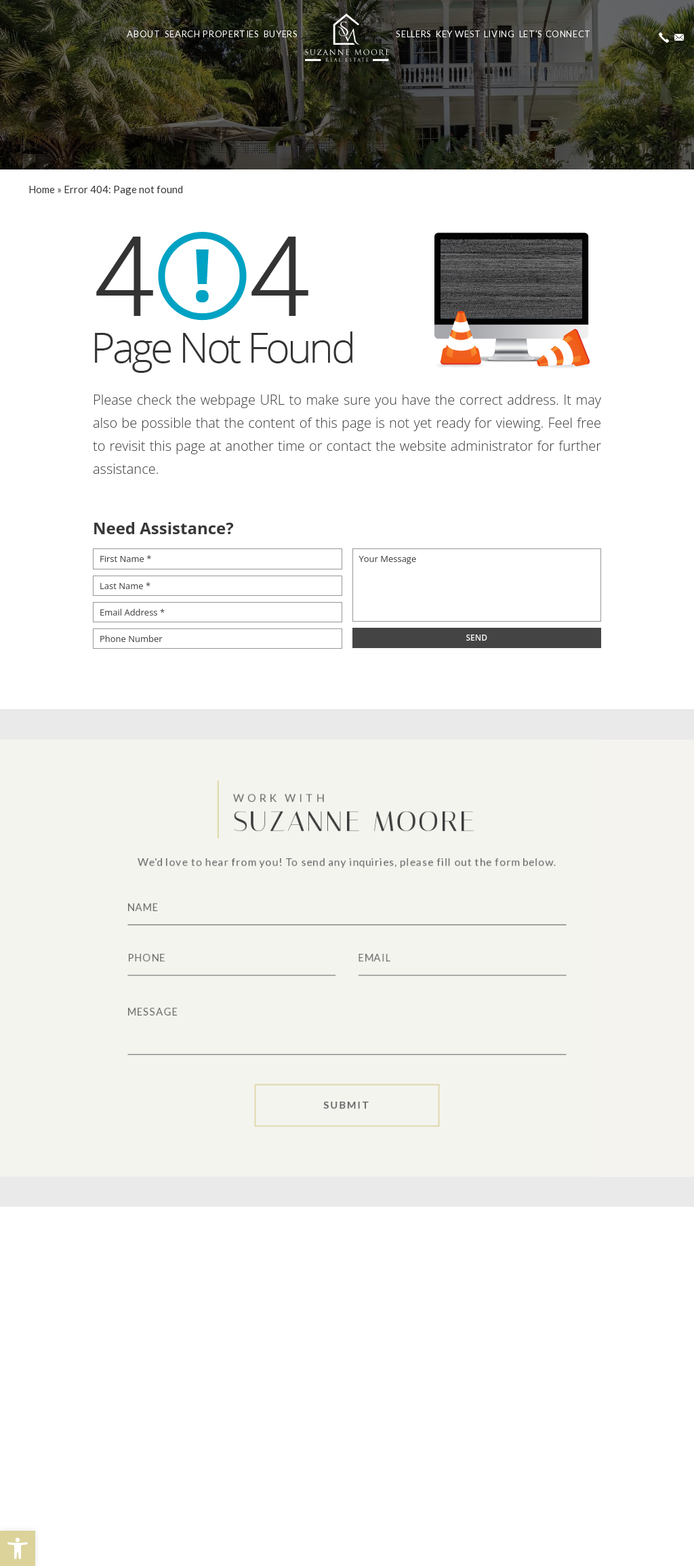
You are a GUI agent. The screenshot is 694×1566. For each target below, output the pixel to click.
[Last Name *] (217, 586)
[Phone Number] (217, 638)
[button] (17, 1548)
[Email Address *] (217, 612)
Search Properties (212, 33)
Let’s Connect (555, 33)
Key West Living (475, 33)
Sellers (414, 33)
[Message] (347, 1026)
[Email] (469, 958)
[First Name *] (217, 558)
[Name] (347, 904)
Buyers (281, 33)
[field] (477, 638)
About (143, 33)
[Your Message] (477, 585)
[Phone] (225, 958)
